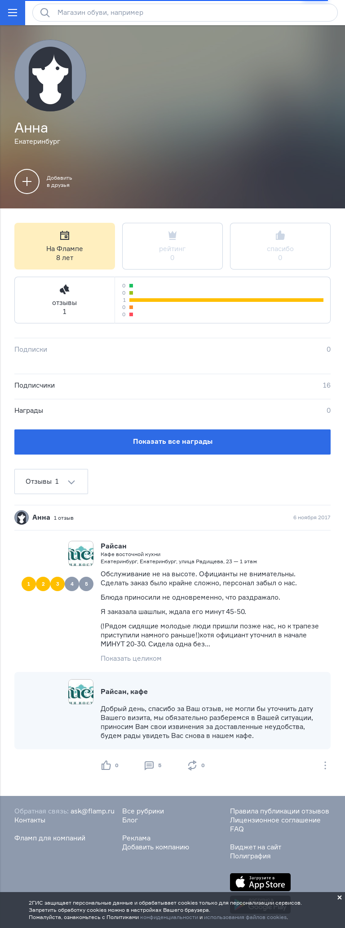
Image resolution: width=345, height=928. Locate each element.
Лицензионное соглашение (275, 820)
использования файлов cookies (245, 917)
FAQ (237, 829)
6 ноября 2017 (312, 517)
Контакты (29, 820)
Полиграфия (250, 856)
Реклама (136, 838)
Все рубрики (143, 811)
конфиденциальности (169, 917)
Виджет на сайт (255, 847)
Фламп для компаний (49, 838)
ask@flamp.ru (93, 811)
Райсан (114, 546)
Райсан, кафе (124, 691)
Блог (130, 820)
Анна (41, 517)
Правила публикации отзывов (279, 811)
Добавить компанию (155, 847)
